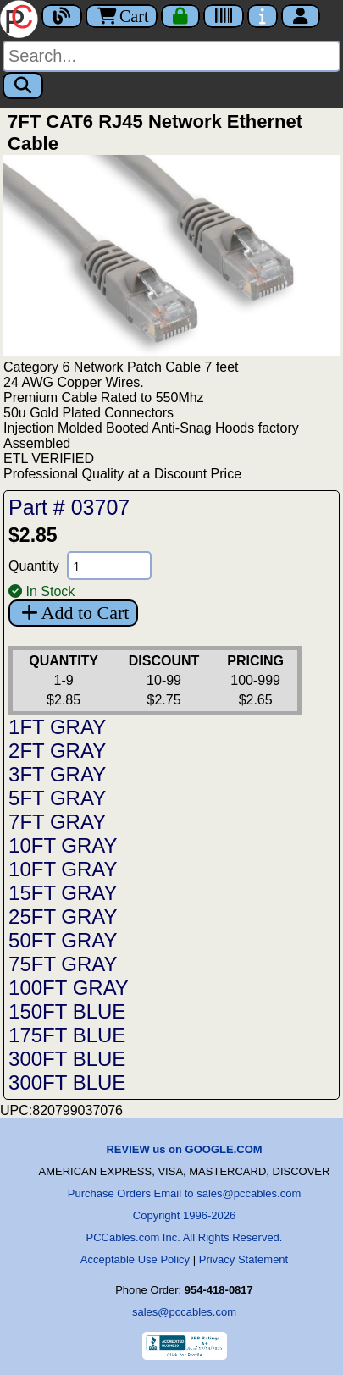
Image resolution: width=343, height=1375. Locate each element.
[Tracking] (223, 16)
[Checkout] (180, 16)
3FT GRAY (57, 774)
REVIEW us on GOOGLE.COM (184, 1149)
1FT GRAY (57, 726)
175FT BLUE (66, 1035)
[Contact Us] (262, 16)
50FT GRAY (62, 940)
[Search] (171, 56)
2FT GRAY (57, 750)
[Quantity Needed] (109, 565)
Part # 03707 (69, 507)
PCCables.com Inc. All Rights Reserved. (184, 1237)
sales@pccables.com (184, 1312)
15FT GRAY (62, 892)
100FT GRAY (68, 987)
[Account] (300, 16)
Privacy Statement (244, 1259)
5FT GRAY (57, 798)
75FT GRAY (62, 964)
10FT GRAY (62, 845)
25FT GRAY (62, 916)
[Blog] (61, 16)
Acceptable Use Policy (135, 1259)
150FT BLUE (66, 1011)
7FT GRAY (57, 821)
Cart (121, 16)
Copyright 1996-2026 (184, 1215)
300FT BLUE (66, 1058)
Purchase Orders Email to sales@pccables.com (184, 1193)
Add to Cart (73, 612)
